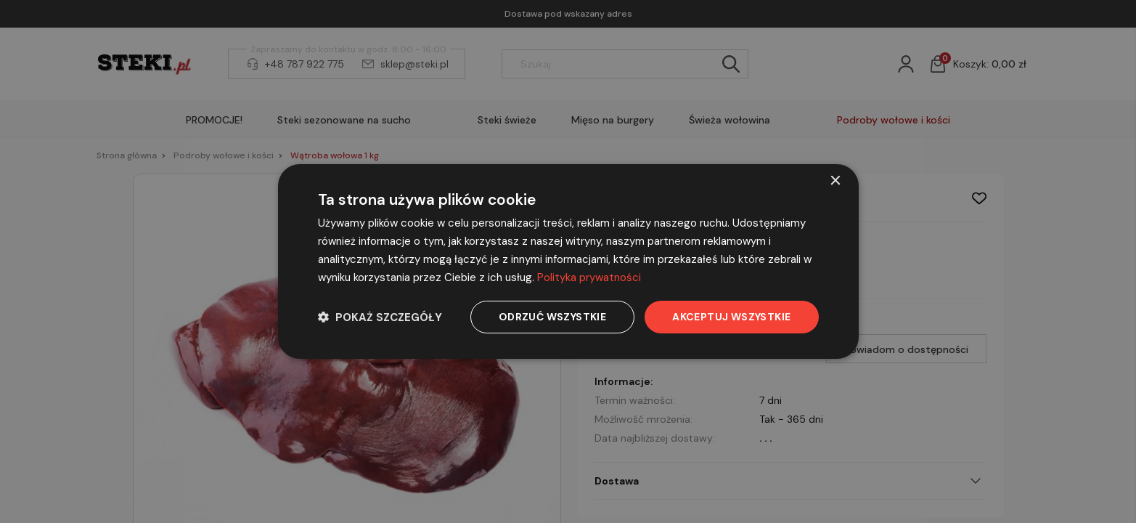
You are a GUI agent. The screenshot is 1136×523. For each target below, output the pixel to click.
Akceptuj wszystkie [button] (731, 316)
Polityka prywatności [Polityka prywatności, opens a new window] (589, 277)
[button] (380, 317)
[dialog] (568, 261)
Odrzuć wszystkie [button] (552, 316)
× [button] (835, 181)
